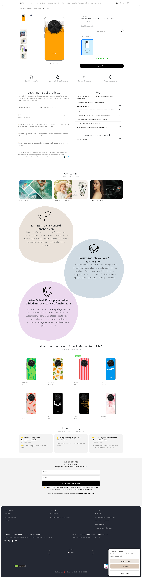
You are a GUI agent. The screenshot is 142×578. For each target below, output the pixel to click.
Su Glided (7, 514)
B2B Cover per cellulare (11, 517)
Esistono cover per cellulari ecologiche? (88, 123)
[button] (50, 63)
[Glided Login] (124, 3)
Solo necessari (125, 561)
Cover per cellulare (47, 3)
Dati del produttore (82, 139)
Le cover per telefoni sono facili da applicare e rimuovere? (94, 116)
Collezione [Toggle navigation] (38, 3)
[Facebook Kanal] (13, 541)
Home (20, 8)
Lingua (71, 549)
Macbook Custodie (71, 3)
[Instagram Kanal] (6, 541)
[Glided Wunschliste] (117, 3)
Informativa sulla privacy (86, 493)
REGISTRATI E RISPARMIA (71, 483)
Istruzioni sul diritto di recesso (103, 528)
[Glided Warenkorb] (128, 3)
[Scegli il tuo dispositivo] (102, 31)
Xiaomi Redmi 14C (39, 8)
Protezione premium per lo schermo (60, 517)
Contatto (7, 521)
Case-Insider (97, 3)
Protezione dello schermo (85, 3)
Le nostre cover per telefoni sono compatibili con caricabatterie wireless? (95, 111)
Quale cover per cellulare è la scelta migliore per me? (92, 127)
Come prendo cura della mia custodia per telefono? (92, 119)
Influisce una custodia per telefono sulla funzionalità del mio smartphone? (95, 97)
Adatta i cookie (125, 573)
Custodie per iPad (59, 3)
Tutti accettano (125, 566)
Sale (32, 3)
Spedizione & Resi (100, 524)
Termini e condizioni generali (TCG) (105, 517)
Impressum (98, 514)
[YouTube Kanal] (17, 541)
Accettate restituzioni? (83, 106)
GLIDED (21, 3)
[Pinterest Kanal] (10, 541)
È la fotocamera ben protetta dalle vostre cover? (91, 102)
